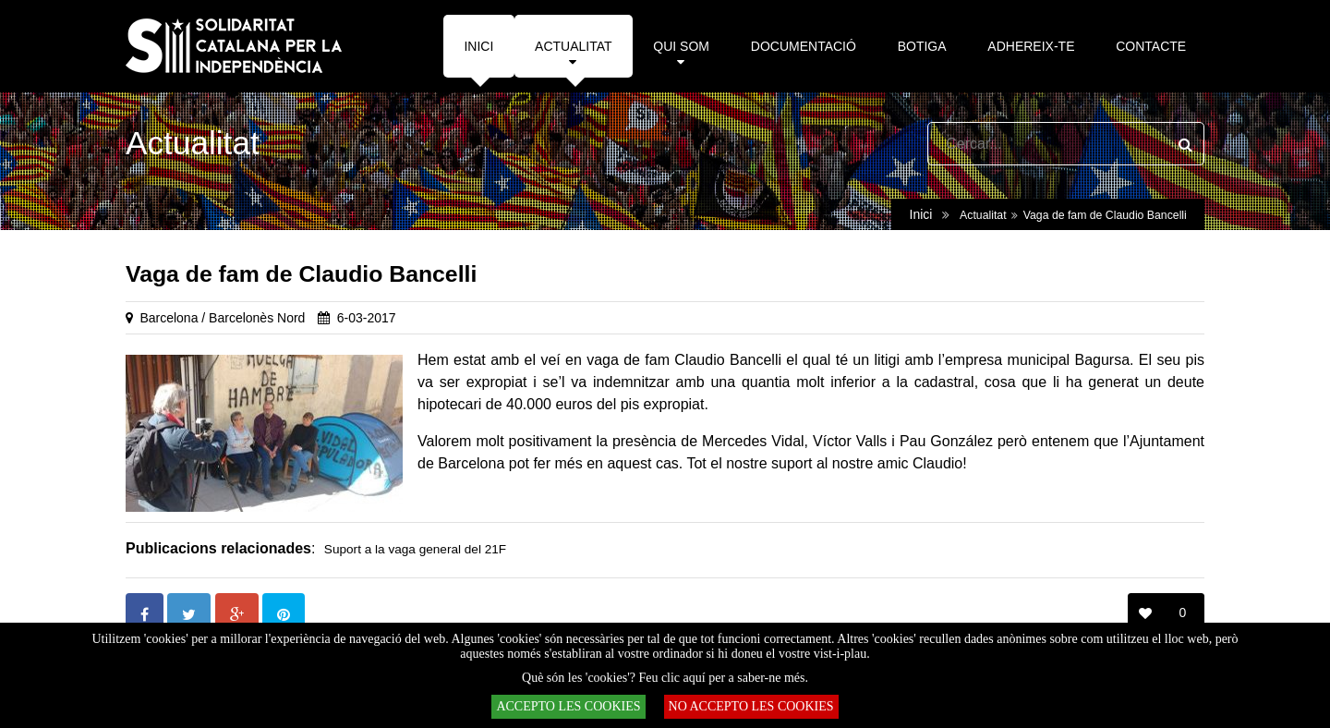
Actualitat (983, 215)
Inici (921, 214)
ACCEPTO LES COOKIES (568, 706)
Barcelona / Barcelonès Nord (222, 317)
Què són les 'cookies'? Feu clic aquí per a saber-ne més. (665, 678)
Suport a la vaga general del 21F (415, 549)
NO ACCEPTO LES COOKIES (751, 706)
